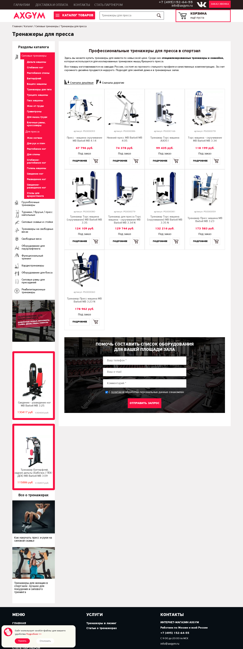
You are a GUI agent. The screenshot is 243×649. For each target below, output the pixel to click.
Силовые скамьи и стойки (37, 222)
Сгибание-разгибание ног (36, 161)
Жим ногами (34, 138)
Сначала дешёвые (82, 82)
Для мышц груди (37, 117)
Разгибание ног (36, 149)
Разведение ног (36, 179)
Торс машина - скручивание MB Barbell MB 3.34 (205, 139)
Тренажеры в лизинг (101, 623)
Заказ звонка (220, 4)
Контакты (82, 5)
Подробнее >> (34, 634)
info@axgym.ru (182, 6)
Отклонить (45, 641)
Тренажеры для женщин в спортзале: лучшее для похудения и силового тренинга (31, 588)
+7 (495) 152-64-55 (174, 633)
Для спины (33, 154)
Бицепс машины (37, 84)
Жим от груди (35, 106)
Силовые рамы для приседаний (33, 281)
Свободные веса (31, 239)
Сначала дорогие (113, 82)
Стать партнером (108, 5)
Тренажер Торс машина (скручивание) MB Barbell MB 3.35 (84, 219)
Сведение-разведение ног (36, 186)
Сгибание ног (35, 67)
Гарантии (22, 5)
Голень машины (36, 168)
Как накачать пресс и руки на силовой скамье (33, 539)
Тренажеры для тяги (39, 89)
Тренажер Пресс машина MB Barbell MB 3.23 (205, 220)
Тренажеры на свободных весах (37, 230)
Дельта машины (36, 62)
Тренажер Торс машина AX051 (164, 139)
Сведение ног (35, 173)
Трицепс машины (37, 95)
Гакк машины (35, 100)
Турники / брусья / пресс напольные (37, 214)
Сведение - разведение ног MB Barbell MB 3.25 (34, 404)
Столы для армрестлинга (35, 195)
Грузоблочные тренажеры (30, 204)
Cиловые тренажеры (46, 26)
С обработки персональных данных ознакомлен (146, 392)
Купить (95, 318)
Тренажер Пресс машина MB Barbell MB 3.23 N (84, 300)
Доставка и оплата (52, 5)
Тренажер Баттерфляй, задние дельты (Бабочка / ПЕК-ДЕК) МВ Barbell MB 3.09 (33, 473)
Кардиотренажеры (33, 265)
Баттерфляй (34, 78)
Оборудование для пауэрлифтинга (33, 247)
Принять (22, 641)
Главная (17, 26)
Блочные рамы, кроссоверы (36, 124)
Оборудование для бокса (37, 272)
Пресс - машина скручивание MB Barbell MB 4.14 (84, 139)
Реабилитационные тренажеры (33, 291)
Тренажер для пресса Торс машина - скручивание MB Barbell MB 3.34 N (124, 219)
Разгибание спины (38, 73)
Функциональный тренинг (32, 257)
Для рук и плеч (36, 143)
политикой (117, 392)
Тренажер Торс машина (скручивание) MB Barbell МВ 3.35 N (164, 219)
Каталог (28, 26)
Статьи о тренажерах (101, 628)
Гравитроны (34, 111)
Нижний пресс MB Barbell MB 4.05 (124, 139)
